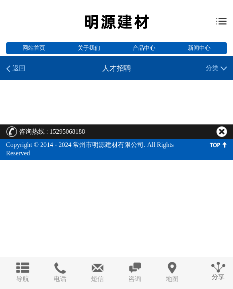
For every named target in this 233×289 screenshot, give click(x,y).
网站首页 (34, 48)
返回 (15, 68)
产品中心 (144, 48)
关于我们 (89, 48)
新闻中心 (199, 48)
